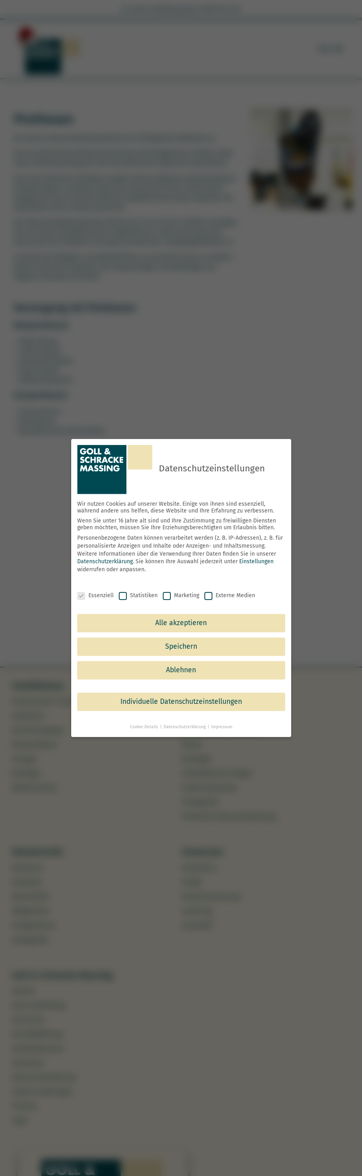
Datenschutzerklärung (105, 561)
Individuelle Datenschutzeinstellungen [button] (181, 701)
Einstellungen (256, 561)
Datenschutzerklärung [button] (185, 726)
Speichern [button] (181, 646)
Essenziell (95, 595)
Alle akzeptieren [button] (181, 623)
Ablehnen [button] (181, 670)
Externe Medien (229, 595)
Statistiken (138, 595)
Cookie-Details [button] (144, 726)
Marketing (181, 595)
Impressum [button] (221, 726)
